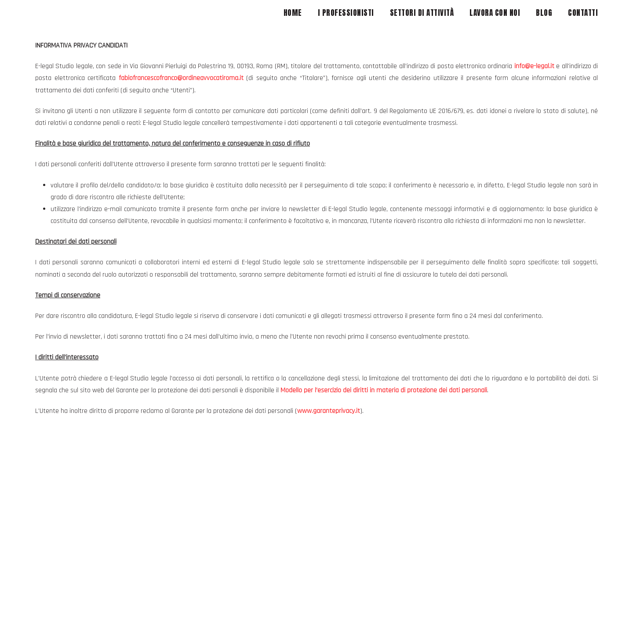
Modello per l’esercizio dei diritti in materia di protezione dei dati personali (383, 390)
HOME (293, 12)
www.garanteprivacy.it (328, 411)
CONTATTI (583, 12)
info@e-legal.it (534, 66)
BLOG (544, 12)
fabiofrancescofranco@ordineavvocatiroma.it (181, 78)
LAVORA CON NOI (494, 12)
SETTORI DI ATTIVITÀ (422, 12)
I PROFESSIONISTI (346, 12)
